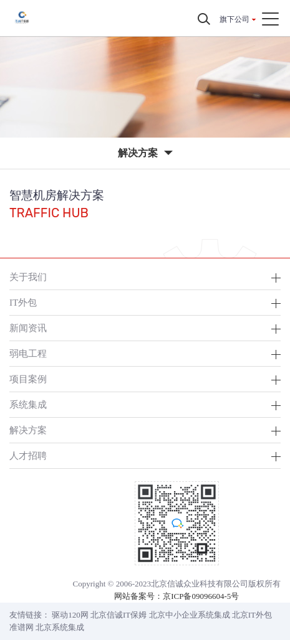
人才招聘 (28, 455)
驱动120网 (70, 614)
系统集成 (28, 404)
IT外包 (23, 302)
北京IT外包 (252, 614)
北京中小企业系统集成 (189, 614)
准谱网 (21, 627)
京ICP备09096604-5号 (201, 596)
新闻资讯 (28, 327)
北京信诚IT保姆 (118, 614)
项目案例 (28, 379)
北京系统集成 (60, 627)
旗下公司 (234, 19)
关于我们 (28, 276)
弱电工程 (28, 353)
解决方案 (28, 430)
